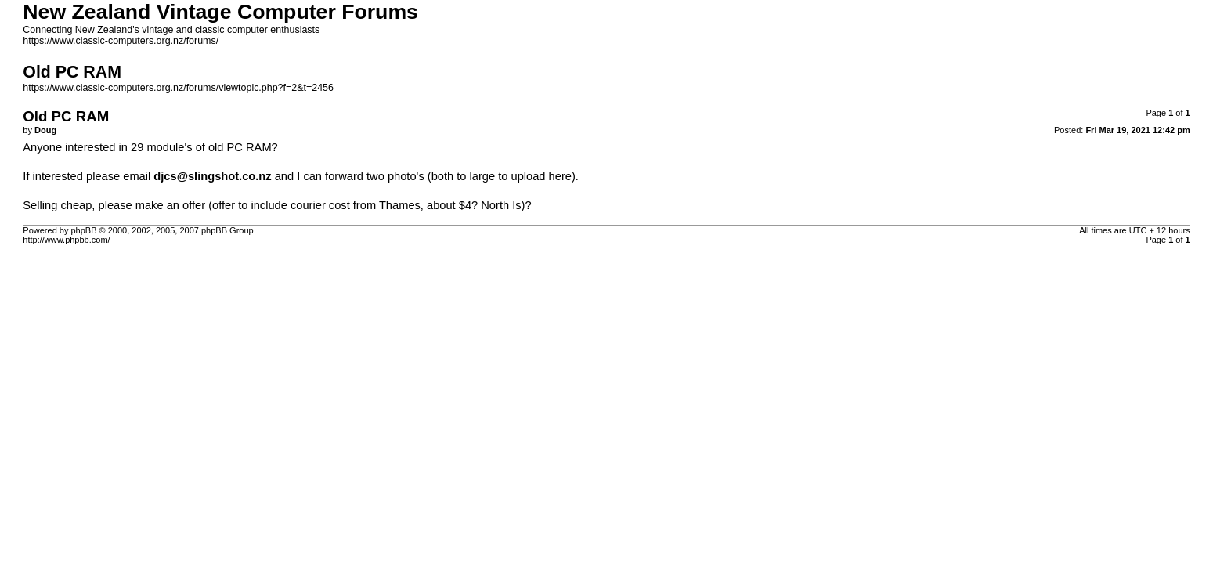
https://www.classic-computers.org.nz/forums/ (120, 40)
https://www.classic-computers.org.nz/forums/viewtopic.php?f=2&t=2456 (178, 87)
